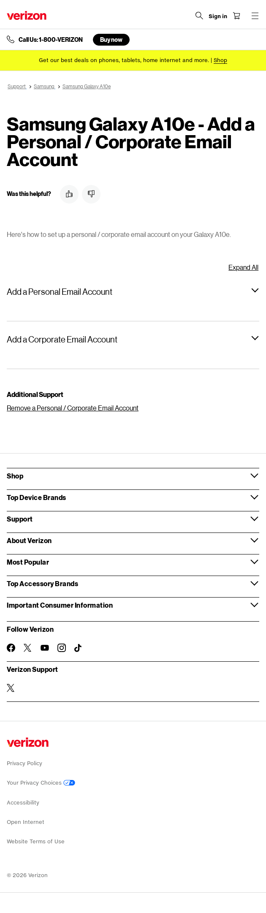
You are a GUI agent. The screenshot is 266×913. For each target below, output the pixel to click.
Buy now (111, 39)
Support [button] (20, 519)
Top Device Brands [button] (36, 497)
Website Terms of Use (36, 841)
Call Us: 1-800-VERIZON (51, 40)
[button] (69, 194)
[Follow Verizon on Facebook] (11, 648)
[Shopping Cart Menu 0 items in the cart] (236, 15)
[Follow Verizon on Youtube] (45, 648)
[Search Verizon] (199, 15)
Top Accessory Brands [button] (42, 583)
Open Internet (25, 822)
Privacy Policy (24, 763)
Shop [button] (15, 476)
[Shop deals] (220, 60)
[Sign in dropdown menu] (218, 16)
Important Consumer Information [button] (60, 605)
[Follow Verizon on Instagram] (61, 648)
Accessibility (23, 802)
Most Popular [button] (28, 562)
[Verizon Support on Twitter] (11, 688)
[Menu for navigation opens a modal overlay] (255, 15)
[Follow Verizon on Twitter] (28, 648)
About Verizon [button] (29, 540)
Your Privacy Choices (41, 783)
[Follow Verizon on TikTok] (78, 648)
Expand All (243, 267)
